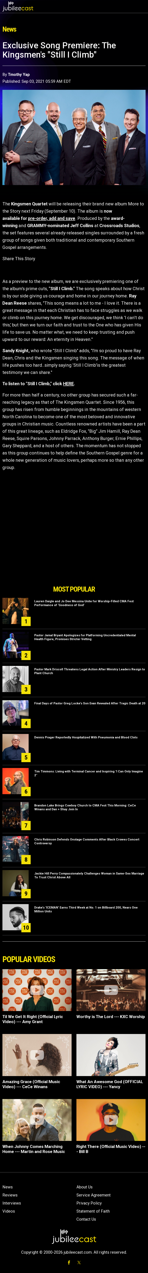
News (7, 1187)
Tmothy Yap (19, 74)
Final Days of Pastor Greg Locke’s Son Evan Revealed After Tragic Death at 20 (89, 703)
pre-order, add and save (51, 218)
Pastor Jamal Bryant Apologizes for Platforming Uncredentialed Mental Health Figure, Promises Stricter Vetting (85, 637)
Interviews (11, 1203)
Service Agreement (93, 1195)
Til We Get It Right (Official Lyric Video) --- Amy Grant (32, 1019)
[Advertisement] (74, 560)
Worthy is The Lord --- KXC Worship (110, 1016)
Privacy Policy (89, 1203)
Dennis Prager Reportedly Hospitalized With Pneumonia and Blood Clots (86, 737)
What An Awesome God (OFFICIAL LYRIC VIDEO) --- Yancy (109, 1084)
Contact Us (86, 1219)
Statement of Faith (93, 1211)
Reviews (10, 1195)
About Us (84, 1187)
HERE (68, 383)
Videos (8, 1211)
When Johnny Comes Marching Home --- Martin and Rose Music (33, 1149)
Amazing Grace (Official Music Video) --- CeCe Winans (31, 1084)
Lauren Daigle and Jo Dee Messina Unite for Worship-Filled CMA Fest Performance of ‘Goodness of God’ (84, 603)
